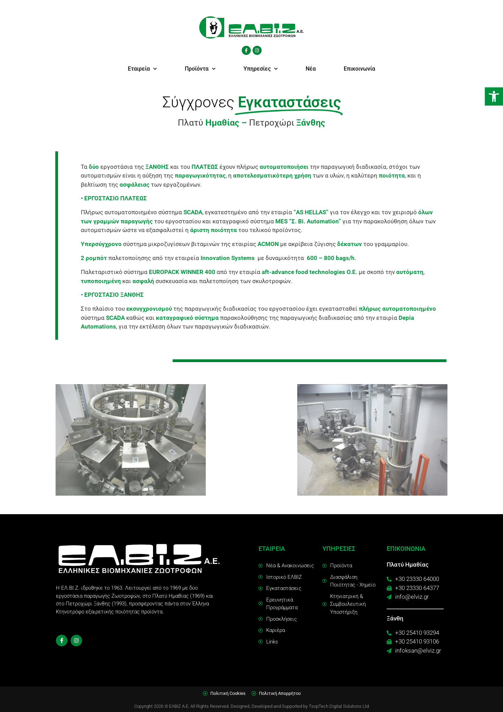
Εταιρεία (142, 68)
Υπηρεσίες (260, 68)
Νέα (311, 68)
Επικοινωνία (359, 68)
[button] (494, 96)
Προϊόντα (200, 68)
